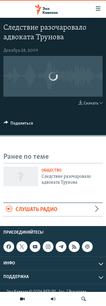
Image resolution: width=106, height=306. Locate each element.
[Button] (18, 124)
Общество (51, 170)
